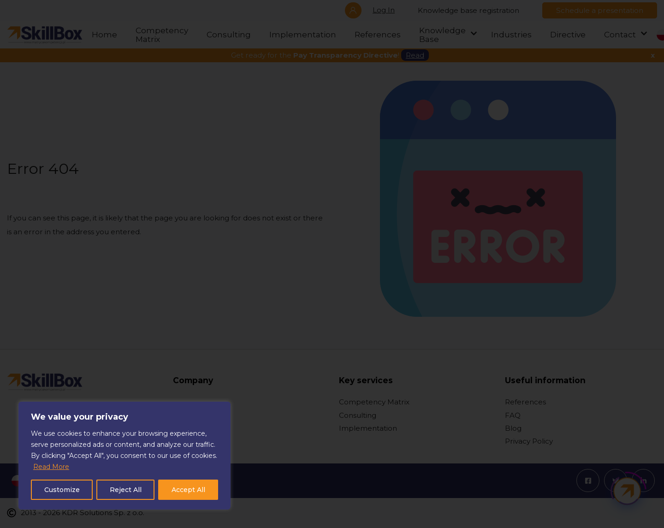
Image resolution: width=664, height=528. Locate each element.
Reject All (126, 490)
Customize (62, 490)
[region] (124, 456)
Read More (51, 467)
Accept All (188, 490)
